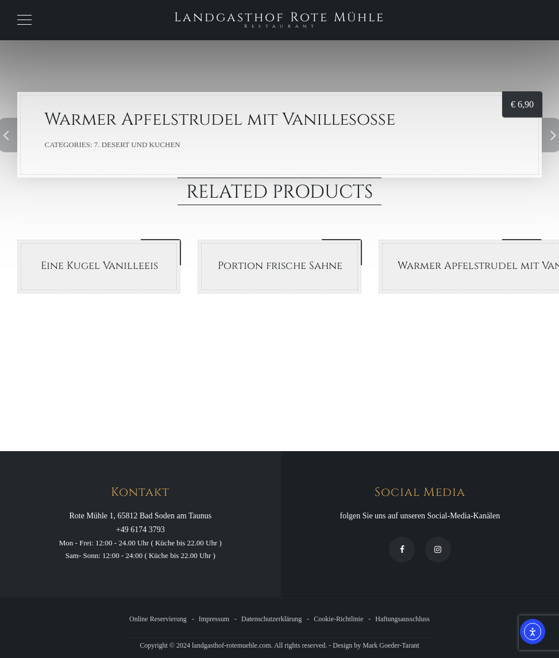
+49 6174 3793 (140, 529)
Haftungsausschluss (402, 619)
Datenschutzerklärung (271, 619)
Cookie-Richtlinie (338, 619)
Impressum (214, 619)
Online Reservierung (158, 619)
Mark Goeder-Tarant (391, 645)
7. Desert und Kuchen (137, 144)
